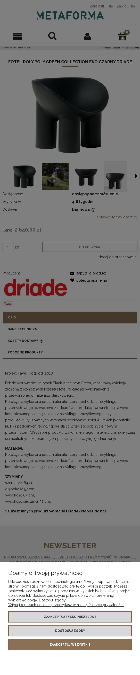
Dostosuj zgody (70, 631)
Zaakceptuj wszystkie (70, 644)
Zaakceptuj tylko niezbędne (70, 617)
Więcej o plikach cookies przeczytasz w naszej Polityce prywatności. (66, 605)
